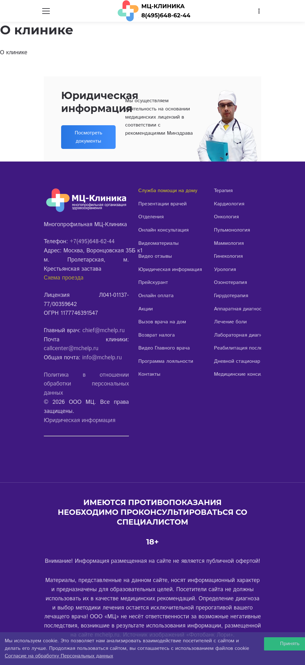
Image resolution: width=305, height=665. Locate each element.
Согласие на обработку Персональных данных (59, 656)
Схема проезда (63, 278)
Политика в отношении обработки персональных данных (86, 384)
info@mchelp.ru (102, 358)
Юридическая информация (79, 420)
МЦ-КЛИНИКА (163, 6)
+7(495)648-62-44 (92, 242)
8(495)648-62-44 (165, 15)
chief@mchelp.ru (104, 331)
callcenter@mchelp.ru (71, 348)
